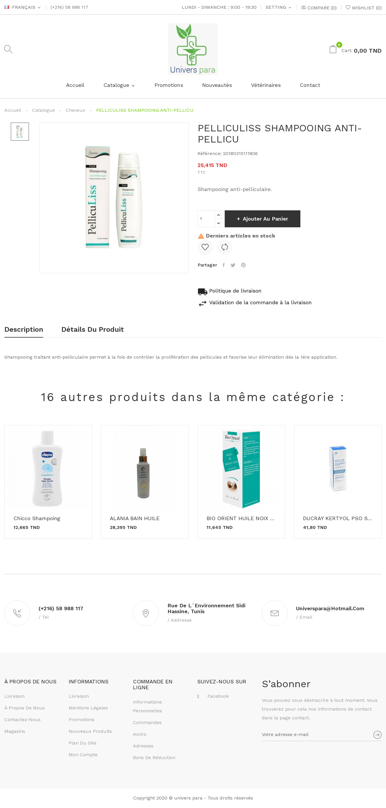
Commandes (147, 723)
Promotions (81, 720)
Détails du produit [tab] (93, 329)
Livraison (14, 696)
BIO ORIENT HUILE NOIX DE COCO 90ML (241, 518)
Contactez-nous (22, 720)
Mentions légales (88, 708)
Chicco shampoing (36, 518)
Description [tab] (23, 329)
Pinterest (244, 265)
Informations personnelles (147, 706)
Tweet (233, 265)
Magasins (14, 732)
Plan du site (82, 743)
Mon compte (83, 755)
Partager (224, 265)
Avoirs (139, 734)
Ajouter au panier (265, 219)
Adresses (143, 746)
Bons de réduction (154, 758)
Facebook (218, 696)
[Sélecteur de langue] (22, 7)
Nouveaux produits (90, 732)
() (364, 7)
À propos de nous (24, 708)
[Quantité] (206, 218)
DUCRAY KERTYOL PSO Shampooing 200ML (338, 518)
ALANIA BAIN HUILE (135, 518)
